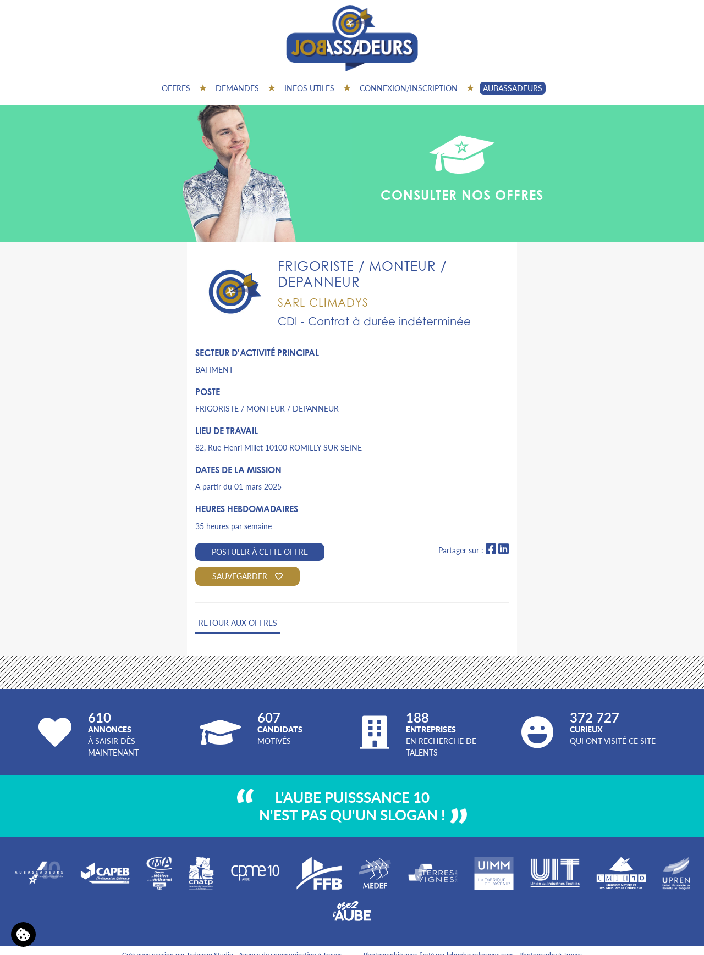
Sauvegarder (247, 575)
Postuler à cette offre (260, 551)
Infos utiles (309, 87)
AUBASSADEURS (512, 87)
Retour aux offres (238, 622)
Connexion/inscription (409, 87)
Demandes (237, 87)
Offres (176, 87)
